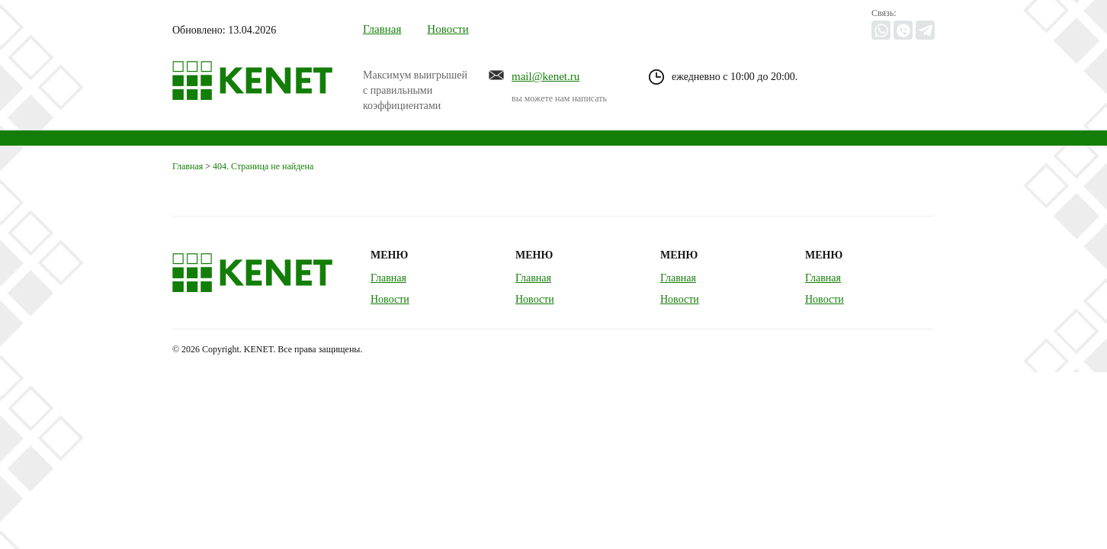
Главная (382, 29)
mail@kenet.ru (545, 76)
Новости (447, 29)
